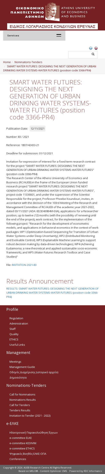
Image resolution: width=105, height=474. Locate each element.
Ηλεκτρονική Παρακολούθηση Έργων (33, 432)
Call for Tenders (19, 405)
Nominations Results (22, 400)
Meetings (15, 361)
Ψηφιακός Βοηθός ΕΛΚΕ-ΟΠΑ (27, 454)
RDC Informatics (93, 471)
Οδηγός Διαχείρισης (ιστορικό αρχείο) (33, 372)
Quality (14, 334)
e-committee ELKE (20, 438)
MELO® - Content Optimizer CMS (48, 471)
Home (7, 62)
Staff (12, 329)
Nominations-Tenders (28, 62)
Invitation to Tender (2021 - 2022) (29, 415)
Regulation (16, 318)
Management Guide (22, 367)
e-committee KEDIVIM (22, 443)
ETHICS (13, 339)
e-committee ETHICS (22, 448)
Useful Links (17, 345)
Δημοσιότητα (18, 377)
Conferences (17, 459)
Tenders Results (19, 410)
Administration (18, 323)
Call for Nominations (22, 394)
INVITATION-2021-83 (24, 265)
